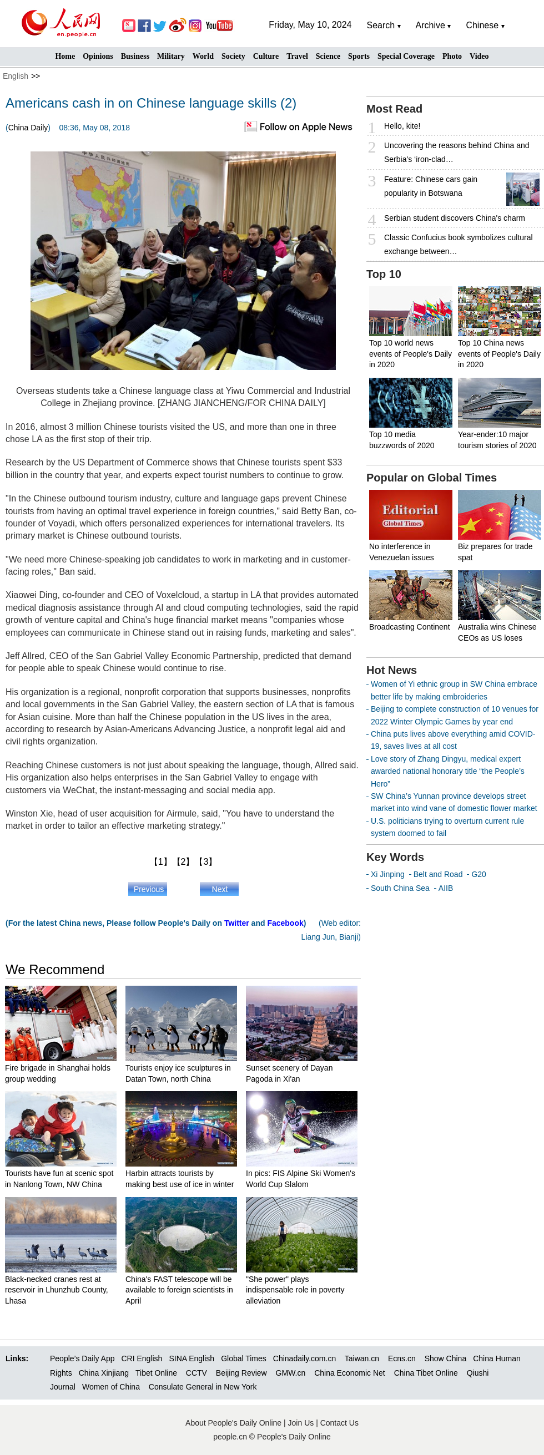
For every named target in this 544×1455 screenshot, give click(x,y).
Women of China (111, 1386)
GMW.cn (292, 1372)
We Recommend (55, 969)
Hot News (391, 670)
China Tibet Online (426, 1372)
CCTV (196, 1372)
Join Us (302, 1422)
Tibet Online (156, 1372)
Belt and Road (438, 874)
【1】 (160, 861)
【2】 (183, 861)
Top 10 (383, 274)
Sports (359, 56)
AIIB (446, 888)
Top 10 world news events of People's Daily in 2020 (410, 353)
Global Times (243, 1358)
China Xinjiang (104, 1372)
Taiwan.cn (362, 1358)
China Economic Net (349, 1372)
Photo (452, 56)
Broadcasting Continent (409, 626)
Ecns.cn (402, 1358)
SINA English (191, 1358)
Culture (266, 56)
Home (65, 56)
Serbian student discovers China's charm (454, 218)
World (203, 56)
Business (135, 56)
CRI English (141, 1358)
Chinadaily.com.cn (304, 1358)
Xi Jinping (388, 874)
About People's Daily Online (233, 1422)
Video (479, 56)
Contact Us (339, 1422)
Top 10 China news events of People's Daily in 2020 (499, 353)
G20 (478, 874)
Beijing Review (241, 1372)
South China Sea (400, 888)
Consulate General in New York (203, 1386)
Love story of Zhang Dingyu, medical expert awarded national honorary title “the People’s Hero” (448, 771)
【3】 (205, 861)
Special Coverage (406, 56)
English (15, 76)
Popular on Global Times (431, 478)
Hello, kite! (402, 125)
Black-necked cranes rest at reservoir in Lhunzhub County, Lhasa (56, 1290)
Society (233, 56)
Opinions (98, 56)
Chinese (482, 25)
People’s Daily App (82, 1358)
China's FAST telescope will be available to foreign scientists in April (179, 1290)
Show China (446, 1358)
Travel (297, 56)
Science (328, 56)
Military (171, 56)
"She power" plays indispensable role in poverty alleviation (295, 1290)
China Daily (28, 127)
